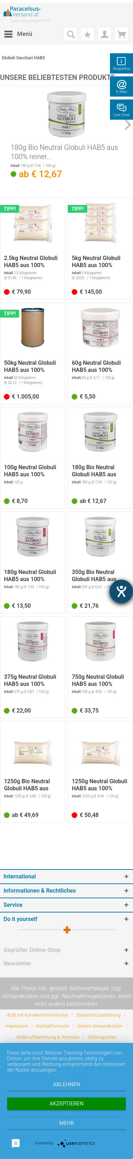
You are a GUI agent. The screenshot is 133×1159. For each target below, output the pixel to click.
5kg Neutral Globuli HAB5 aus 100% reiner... (96, 262)
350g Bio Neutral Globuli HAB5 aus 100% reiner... (94, 576)
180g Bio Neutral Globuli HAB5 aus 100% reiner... (64, 152)
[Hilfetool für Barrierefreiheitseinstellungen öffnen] (121, 591)
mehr (66, 1123)
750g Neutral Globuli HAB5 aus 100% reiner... (98, 680)
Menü (18, 32)
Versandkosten (20, 996)
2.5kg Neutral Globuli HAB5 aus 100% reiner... (30, 262)
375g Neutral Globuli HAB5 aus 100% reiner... (30, 680)
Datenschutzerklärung (98, 1015)
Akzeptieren (66, 1103)
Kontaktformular (52, 1026)
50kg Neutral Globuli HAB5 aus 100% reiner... (30, 366)
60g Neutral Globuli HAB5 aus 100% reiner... (96, 366)
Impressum (16, 1026)
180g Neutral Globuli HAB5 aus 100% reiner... (30, 576)
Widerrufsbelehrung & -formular (48, 1037)
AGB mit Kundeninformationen (37, 1015)
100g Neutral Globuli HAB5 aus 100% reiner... (30, 471)
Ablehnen (66, 1084)
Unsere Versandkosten (99, 1026)
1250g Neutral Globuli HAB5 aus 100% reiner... (99, 785)
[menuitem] (18, 34)
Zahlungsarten (102, 1037)
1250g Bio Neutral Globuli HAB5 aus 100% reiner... (27, 785)
